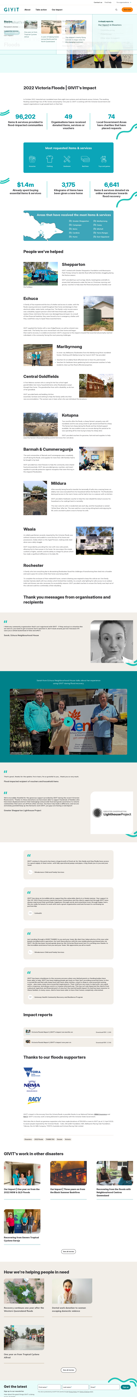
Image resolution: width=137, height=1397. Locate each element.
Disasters (28, 1139)
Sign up (126, 1387)
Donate (59, 1139)
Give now (127, 10)
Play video (68, 722)
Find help (108, 2)
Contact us (98, 2)
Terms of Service (85, 1391)
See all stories (68, 1251)
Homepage (11, 10)
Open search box (116, 10)
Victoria (68, 1139)
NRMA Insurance (100, 1114)
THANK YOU (50, 1139)
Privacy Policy (73, 1391)
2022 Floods (38, 1139)
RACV (25, 1117)
